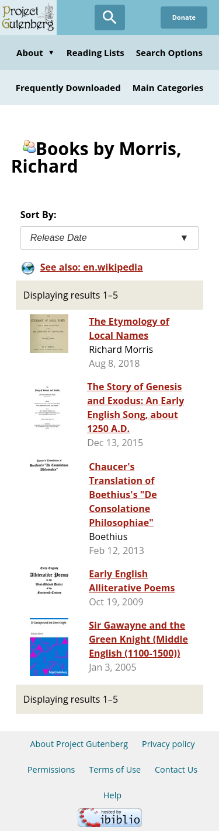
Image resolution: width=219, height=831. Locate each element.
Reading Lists (95, 52)
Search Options (169, 52)
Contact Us (176, 769)
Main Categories (168, 87)
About (35, 52)
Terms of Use (115, 769)
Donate (184, 17)
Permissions (51, 769)
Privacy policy (168, 743)
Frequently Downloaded (68, 87)
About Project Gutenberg (79, 743)
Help (112, 795)
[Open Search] (110, 17)
